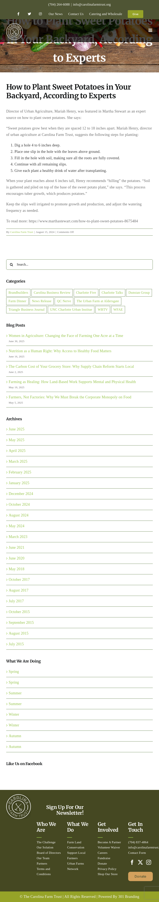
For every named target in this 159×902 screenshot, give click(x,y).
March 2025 (18, 461)
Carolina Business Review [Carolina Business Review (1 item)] (52, 293)
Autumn (15, 736)
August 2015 (18, 633)
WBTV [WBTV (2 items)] (103, 309)
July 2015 (16, 644)
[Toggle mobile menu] (150, 30)
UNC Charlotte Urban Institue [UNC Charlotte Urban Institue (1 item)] (71, 309)
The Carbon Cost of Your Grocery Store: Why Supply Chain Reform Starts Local (71, 366)
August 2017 (18, 590)
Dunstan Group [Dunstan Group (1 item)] (139, 293)
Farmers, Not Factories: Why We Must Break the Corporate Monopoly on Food (70, 397)
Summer (15, 693)
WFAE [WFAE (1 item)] (118, 309)
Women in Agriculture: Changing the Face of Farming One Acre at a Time (66, 336)
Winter (14, 714)
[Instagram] (148, 862)
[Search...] (79, 264)
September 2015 (21, 622)
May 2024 (16, 526)
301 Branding (128, 897)
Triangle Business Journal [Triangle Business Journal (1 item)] (26, 309)
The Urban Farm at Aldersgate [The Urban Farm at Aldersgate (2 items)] (98, 301)
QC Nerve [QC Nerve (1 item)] (64, 301)
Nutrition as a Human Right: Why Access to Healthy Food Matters (60, 351)
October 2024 (19, 504)
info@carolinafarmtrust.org (92, 4)
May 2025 (16, 440)
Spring (14, 672)
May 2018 (16, 569)
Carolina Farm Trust (21, 232)
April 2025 (17, 451)
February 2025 (20, 472)
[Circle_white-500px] (18, 796)
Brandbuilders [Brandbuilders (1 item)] (18, 293)
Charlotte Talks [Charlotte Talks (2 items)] (112, 293)
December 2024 (21, 494)
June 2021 (16, 547)
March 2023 (18, 537)
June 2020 (16, 558)
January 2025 (19, 483)
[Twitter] (140, 862)
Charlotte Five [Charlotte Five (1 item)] (86, 293)
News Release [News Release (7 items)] (42, 301)
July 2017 (16, 601)
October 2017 (19, 579)
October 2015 (19, 612)
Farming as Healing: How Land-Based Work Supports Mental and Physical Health (72, 382)
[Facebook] (132, 862)
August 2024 (18, 515)
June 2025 (16, 429)
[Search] (11, 264)
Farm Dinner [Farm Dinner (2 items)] (17, 301)
